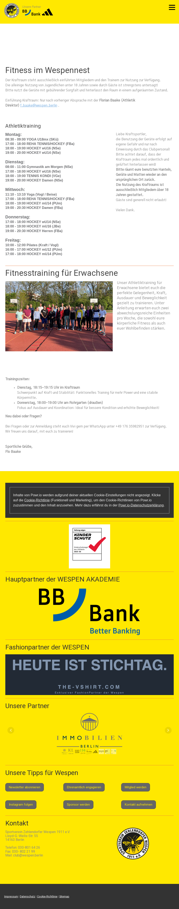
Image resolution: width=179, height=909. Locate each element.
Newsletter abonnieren (24, 787)
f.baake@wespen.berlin (38, 105)
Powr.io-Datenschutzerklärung (141, 505)
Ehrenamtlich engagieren (84, 787)
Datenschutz (27, 896)
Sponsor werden (78, 804)
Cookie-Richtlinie (37, 500)
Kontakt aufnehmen (138, 804)
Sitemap (64, 896)
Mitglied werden (135, 787)
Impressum (11, 896)
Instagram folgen (21, 804)
